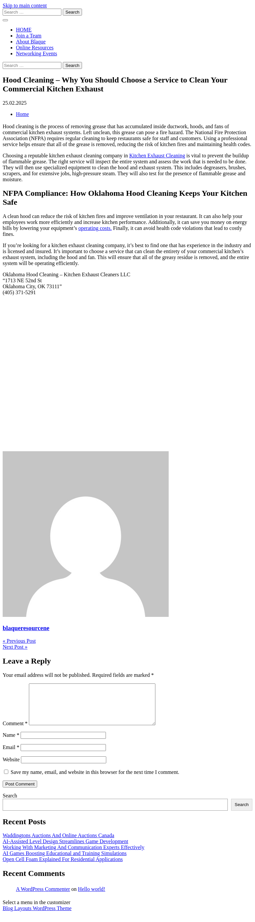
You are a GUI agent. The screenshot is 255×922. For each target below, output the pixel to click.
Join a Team (29, 35)
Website (11, 767)
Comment (15, 731)
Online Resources (34, 47)
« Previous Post (19, 641)
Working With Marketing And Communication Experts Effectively (73, 855)
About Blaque (30, 41)
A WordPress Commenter (43, 897)
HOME (24, 29)
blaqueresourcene (26, 627)
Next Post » (15, 647)
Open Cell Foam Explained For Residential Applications (63, 867)
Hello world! (91, 897)
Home (22, 114)
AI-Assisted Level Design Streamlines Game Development (65, 849)
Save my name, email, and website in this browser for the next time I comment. (95, 780)
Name (11, 743)
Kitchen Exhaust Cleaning (157, 155)
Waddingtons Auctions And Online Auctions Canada (58, 843)
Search (10, 803)
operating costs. (95, 228)
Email (11, 755)
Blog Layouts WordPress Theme (37, 916)
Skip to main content (25, 5)
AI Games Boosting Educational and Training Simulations (65, 861)
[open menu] (5, 20)
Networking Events (36, 53)
